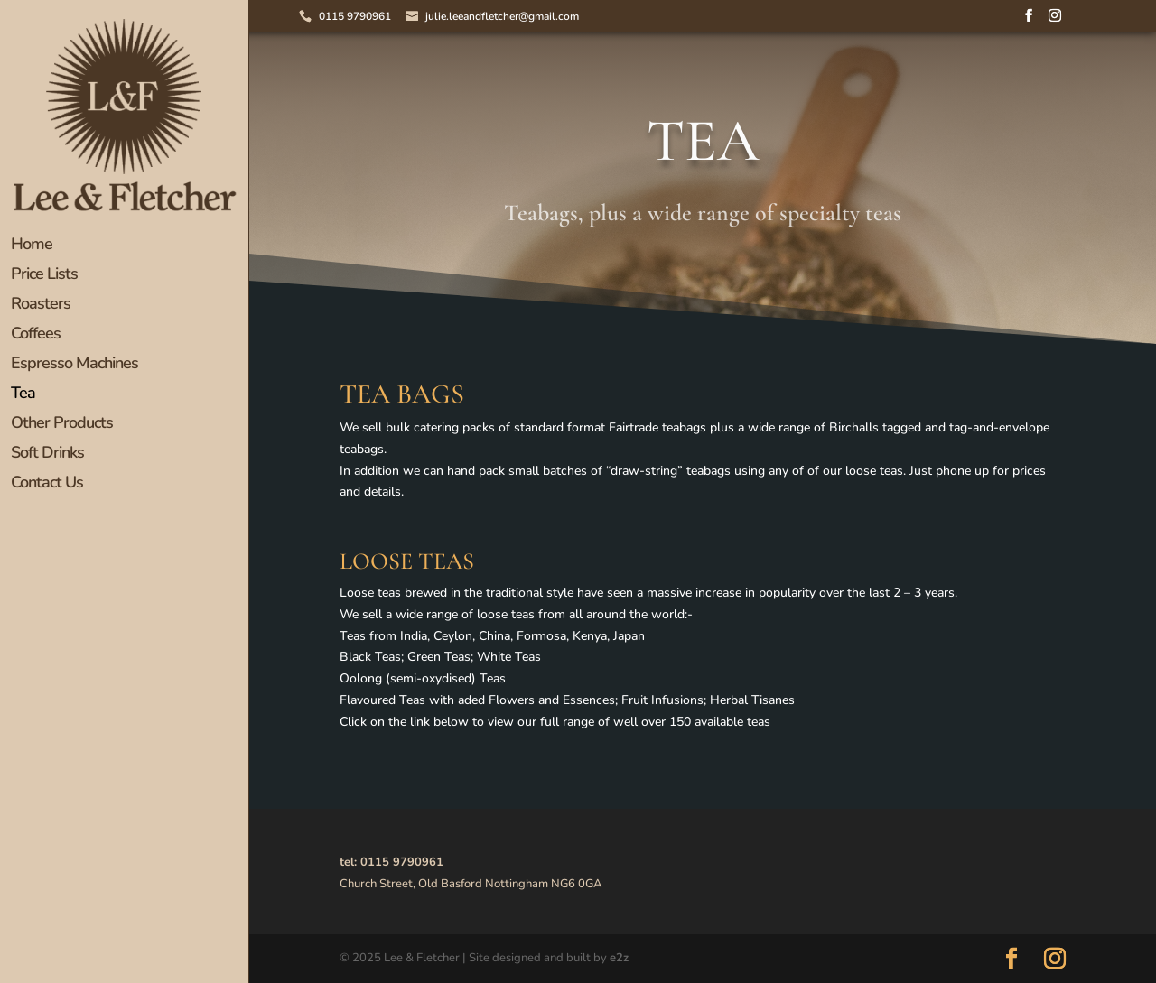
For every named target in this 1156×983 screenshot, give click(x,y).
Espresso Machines (74, 365)
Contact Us (47, 484)
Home (31, 246)
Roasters (40, 305)
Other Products (62, 424)
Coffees (36, 335)
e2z (619, 958)
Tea (23, 394)
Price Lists (44, 275)
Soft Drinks (47, 454)
